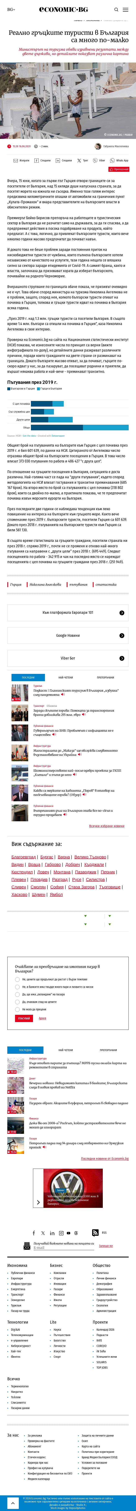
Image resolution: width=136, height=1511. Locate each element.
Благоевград (23, 857)
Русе (76, 879)
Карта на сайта (91, 1446)
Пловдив (39, 879)
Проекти (100, 1322)
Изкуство (59, 1351)
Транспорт (38, 706)
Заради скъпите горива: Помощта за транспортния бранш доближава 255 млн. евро (73, 713)
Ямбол (56, 894)
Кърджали (94, 864)
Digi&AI (15, 1329)
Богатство (60, 1340)
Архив (42, 1018)
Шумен (38, 894)
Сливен (18, 887)
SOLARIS (102, 1362)
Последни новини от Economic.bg (105, 1158)
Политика (103, 1273)
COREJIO (102, 1346)
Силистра (95, 879)
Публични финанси (43, 726)
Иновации (60, 1284)
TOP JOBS (102, 1367)
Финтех (15, 1357)
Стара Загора (81, 887)
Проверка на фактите (41, 1441)
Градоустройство (107, 1300)
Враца (34, 864)
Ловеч (43, 872)
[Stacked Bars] (68, 409)
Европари (17, 1278)
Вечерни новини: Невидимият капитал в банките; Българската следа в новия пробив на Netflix (78, 1085)
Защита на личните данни (98, 1435)
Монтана (61, 872)
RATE (99, 1340)
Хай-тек (16, 1351)
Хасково (19, 894)
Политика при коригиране (98, 1452)
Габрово (53, 864)
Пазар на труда (20, 1311)
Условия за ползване (94, 1463)
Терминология (20, 1386)
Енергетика (18, 1289)
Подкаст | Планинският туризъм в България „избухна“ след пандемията (76, 693)
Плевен (18, 879)
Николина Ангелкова (45, 585)
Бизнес (60, 1190)
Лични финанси (106, 1278)
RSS (99, 1233)
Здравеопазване (107, 1294)
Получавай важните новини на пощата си (64, 1243)
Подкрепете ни (91, 1468)
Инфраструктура (42, 746)
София (57, 887)
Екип (85, 1441)
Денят (32, 1078)
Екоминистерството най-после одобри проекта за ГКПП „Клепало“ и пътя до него (77, 773)
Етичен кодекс (37, 1457)
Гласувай (24, 1018)
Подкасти (102, 1335)
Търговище (110, 887)
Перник (108, 872)
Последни (28, 677)
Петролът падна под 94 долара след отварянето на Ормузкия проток (76, 1145)
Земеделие (18, 1300)
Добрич (72, 864)
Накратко (17, 1392)
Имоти (58, 1300)
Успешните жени (107, 1357)
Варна (64, 857)
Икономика (17, 1265)
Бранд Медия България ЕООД (99, 1457)
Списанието (18, 1402)
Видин (17, 864)
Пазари (33, 1098)
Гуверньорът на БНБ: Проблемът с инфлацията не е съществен (73, 733)
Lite (53, 1322)
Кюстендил (22, 872)
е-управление (19, 1340)
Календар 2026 (105, 1329)
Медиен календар (39, 1479)
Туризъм (37, 686)
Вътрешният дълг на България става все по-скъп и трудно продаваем (73, 813)
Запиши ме (106, 1246)
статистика (106, 585)
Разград (59, 879)
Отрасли (59, 1278)
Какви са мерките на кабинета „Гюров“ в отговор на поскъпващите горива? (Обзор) (73, 793)
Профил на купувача (40, 1468)
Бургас (46, 857)
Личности (60, 1346)
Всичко (13, 1379)
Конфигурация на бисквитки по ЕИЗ (50, 1473)
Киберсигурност (21, 1346)
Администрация (106, 1311)
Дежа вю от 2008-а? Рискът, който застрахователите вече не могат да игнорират (77, 1125)
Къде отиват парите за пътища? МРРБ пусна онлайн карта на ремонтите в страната (78, 1065)
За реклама (35, 1435)
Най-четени (65, 677)
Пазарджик (85, 872)
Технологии (17, 1322)
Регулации (60, 1305)
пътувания (78, 585)
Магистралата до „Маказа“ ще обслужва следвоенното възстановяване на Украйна (75, 753)
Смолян (38, 887)
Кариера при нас (38, 1463)
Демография (104, 1284)
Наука (57, 1329)
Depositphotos (77, 1508)
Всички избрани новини (107, 826)
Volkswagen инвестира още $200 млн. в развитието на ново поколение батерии (73, 1200)
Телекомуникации (22, 1335)
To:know (15, 1397)
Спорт (57, 1357)
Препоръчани (105, 677)
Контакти (33, 1452)
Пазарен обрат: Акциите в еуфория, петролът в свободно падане (78, 1103)
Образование (105, 1289)
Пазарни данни (20, 1408)
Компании (60, 1273)
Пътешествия (62, 1335)
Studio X (80, 1504)
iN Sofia (101, 1351)
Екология (102, 1305)
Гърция (15, 585)
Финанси (33, 1118)
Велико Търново (90, 857)
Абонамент (34, 1446)
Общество (102, 1265)
